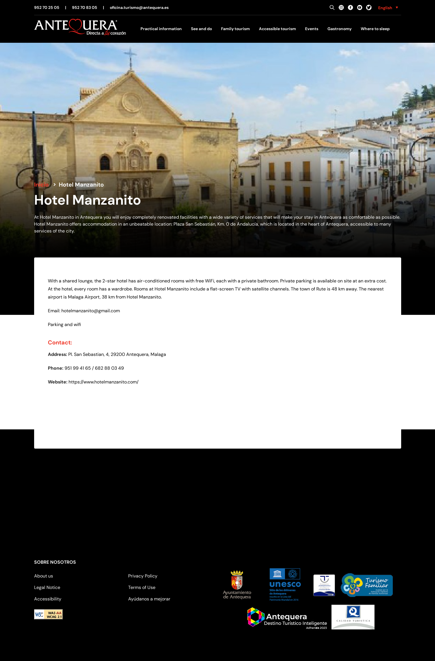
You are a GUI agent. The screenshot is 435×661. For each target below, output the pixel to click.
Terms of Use (141, 587)
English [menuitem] (385, 7)
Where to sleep (375, 28)
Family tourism (235, 28)
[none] (388, 7)
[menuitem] (388, 7)
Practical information (161, 28)
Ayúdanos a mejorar (149, 599)
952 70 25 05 (46, 7)
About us (43, 576)
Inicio (41, 184)
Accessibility (47, 599)
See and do (201, 28)
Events (311, 28)
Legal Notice (47, 587)
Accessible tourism (277, 28)
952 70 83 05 (84, 7)
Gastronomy (339, 28)
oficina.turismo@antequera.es (139, 7)
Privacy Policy (142, 576)
